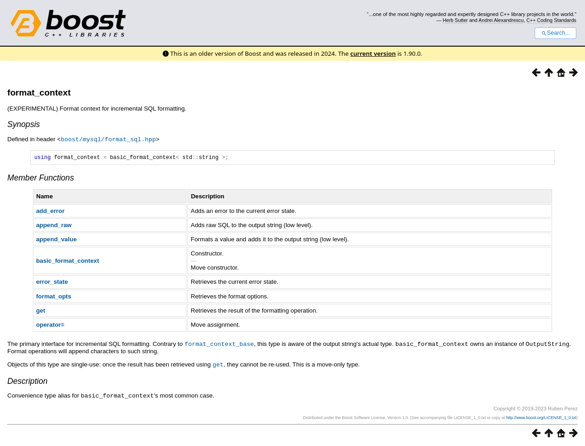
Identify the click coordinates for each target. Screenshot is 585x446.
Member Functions (40, 178)
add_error (50, 211)
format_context (39, 92)
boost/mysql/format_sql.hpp (108, 139)
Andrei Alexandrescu (501, 20)
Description (27, 381)
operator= (50, 325)
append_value (56, 240)
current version (373, 53)
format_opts (53, 297)
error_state (52, 282)
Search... (555, 33)
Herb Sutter (455, 20)
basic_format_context (67, 261)
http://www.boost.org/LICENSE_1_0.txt (541, 417)
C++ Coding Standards (551, 20)
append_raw (54, 226)
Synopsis (23, 124)
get (40, 311)
